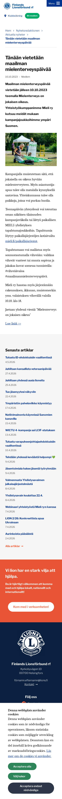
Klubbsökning (13, 15)
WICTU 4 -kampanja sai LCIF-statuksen (30, 430)
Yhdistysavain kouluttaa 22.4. (24, 495)
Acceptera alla (22, 766)
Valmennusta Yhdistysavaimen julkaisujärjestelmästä (24, 482)
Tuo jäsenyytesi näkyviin (20, 391)
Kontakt (29, 684)
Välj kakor (19, 776)
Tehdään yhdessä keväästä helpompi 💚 (30, 457)
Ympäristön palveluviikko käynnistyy (28, 403)
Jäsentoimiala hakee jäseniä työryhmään (30, 468)
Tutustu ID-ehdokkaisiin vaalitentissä (28, 357)
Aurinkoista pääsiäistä (19, 533)
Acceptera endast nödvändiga (31, 788)
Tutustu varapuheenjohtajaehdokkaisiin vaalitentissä (30, 443)
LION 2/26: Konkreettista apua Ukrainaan (24, 520)
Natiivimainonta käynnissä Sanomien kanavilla (28, 416)
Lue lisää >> (13, 323)
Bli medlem (32, 15)
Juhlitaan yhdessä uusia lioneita (24, 380)
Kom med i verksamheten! (31, 607)
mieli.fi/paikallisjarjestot (21, 241)
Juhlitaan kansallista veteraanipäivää (28, 369)
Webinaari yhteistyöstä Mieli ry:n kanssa (30, 507)
